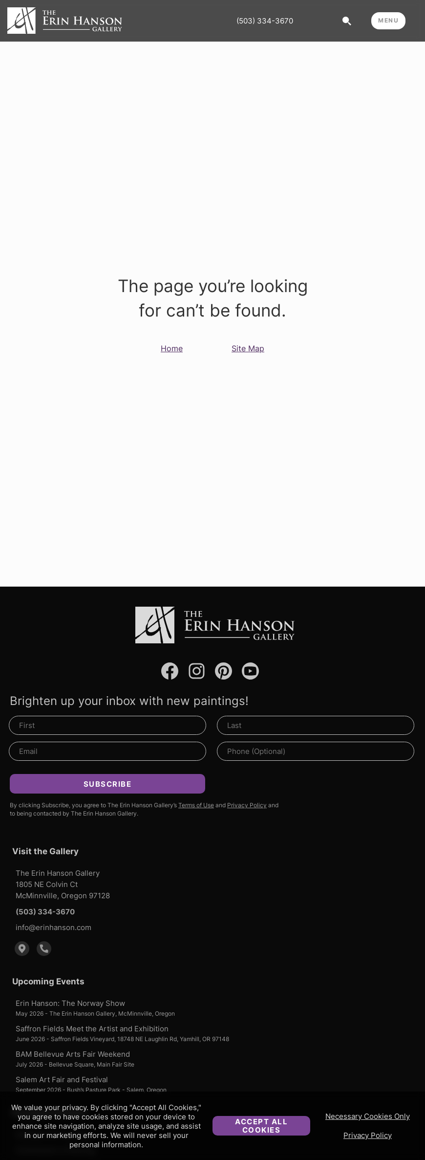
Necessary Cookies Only (367, 1116)
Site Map (248, 348)
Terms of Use (196, 805)
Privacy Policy (367, 1135)
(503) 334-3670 (264, 21)
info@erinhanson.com (53, 927)
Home (172, 348)
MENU (388, 20)
